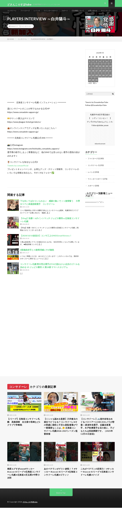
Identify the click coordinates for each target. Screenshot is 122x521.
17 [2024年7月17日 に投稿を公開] (97, 80)
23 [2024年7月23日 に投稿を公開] (93, 85)
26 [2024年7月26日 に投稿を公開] (103, 85)
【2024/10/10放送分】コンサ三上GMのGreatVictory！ (46, 245)
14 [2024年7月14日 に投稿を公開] (110, 75)
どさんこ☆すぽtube (31, 515)
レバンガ (40, 13)
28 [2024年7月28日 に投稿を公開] (110, 85)
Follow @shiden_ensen (100, 134)
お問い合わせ (102, 13)
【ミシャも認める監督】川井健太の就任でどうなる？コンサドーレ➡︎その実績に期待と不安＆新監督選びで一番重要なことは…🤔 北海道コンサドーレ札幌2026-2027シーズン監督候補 (61, 437)
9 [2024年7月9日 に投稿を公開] (93, 75)
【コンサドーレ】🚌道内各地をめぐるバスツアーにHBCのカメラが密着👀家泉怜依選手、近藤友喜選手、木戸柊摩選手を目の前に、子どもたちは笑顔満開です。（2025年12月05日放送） (97, 437)
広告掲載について (86, 13)
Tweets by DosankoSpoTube (96, 112)
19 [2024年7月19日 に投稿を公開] (103, 80)
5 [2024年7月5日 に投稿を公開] (103, 71)
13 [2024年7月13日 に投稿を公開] (107, 75)
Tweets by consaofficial (17, 175)
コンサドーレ (12, 13)
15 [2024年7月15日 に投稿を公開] (90, 80)
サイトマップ (14, 17)
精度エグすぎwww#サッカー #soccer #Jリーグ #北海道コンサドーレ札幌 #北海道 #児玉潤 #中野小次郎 (24, 485)
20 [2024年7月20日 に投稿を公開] (107, 80)
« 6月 (90, 92)
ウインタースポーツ (56, 13)
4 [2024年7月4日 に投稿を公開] (99, 71)
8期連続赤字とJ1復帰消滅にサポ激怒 (37, 259)
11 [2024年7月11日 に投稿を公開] (100, 75)
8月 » (95, 92)
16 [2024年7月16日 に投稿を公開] (93, 80)
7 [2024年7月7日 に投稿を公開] (110, 71)
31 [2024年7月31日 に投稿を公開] (97, 89)
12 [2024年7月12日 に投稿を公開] (103, 75)
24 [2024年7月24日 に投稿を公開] (97, 85)
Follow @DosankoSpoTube (96, 115)
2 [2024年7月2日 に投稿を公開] (93, 71)
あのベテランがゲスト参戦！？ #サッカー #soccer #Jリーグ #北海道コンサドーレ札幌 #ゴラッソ (60, 485)
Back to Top (61, 506)
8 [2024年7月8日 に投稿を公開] (89, 75)
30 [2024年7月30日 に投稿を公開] (93, 89)
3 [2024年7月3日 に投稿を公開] (96, 71)
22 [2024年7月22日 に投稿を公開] (90, 85)
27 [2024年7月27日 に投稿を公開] (107, 85)
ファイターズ (27, 13)
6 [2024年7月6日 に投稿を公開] (106, 71)
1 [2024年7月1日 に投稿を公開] (89, 71)
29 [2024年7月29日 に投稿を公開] (90, 89)
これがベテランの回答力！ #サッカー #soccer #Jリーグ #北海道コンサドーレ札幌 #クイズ (97, 484)
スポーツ (71, 13)
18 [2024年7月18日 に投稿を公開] (100, 80)
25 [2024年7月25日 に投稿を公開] (100, 85)
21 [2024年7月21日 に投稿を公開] (110, 80)
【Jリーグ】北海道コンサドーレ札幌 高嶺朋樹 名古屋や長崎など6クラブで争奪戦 (23, 431)
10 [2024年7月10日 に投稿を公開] (97, 75)
